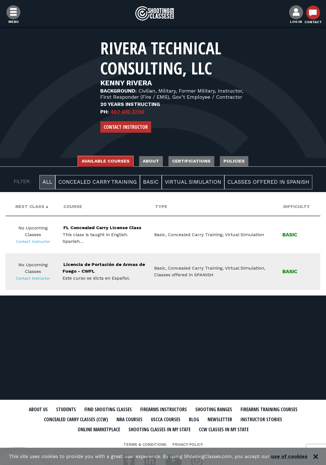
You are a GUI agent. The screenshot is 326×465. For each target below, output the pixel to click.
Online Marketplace (169, 429)
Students (88, 409)
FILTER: (22, 183)
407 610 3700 (127, 112)
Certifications (198, 162)
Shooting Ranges (259, 409)
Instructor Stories (110, 429)
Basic (151, 183)
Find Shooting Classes (136, 409)
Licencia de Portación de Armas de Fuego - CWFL (101, 279)
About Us (56, 409)
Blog (286, 419)
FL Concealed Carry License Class (105, 232)
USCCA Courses (253, 419)
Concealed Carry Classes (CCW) (149, 419)
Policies (250, 162)
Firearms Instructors (201, 409)
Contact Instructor (126, 126)
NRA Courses (212, 419)
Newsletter (62, 429)
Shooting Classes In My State (241, 429)
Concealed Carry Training (97, 183)
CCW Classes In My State (163, 438)
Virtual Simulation (193, 183)
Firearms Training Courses (68, 419)
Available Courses (92, 162)
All (47, 183)
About (148, 162)
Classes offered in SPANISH (268, 183)
